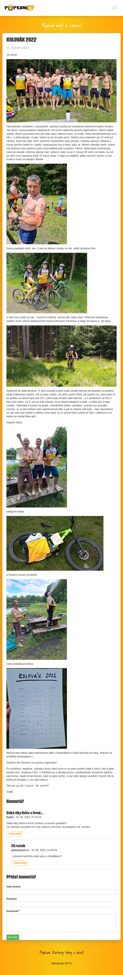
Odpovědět (15, 833)
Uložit (12, 937)
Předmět (11, 899)
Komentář (12, 911)
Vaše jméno (13, 886)
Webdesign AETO (61, 963)
